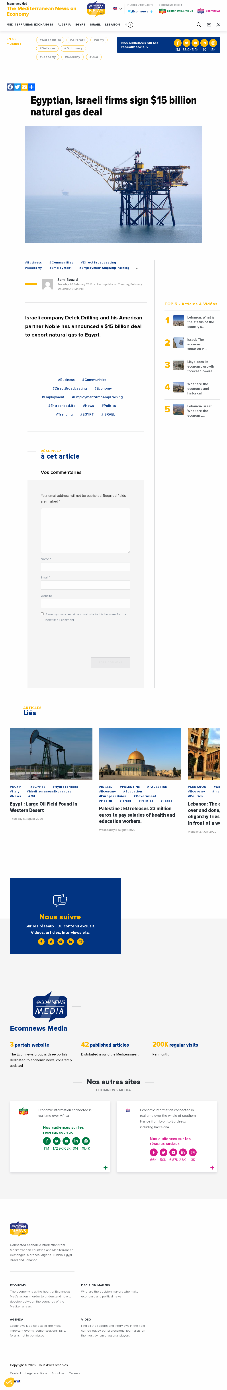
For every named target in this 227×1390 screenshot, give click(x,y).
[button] (130, 25)
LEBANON (112, 24)
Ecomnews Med (44, 9)
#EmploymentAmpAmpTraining (104, 267)
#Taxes (166, 800)
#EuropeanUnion (112, 796)
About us (58, 1373)
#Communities (61, 262)
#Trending (64, 414)
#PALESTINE (130, 786)
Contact (15, 1373)
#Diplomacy (73, 48)
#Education (132, 791)
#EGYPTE (37, 786)
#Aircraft (77, 40)
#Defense (47, 48)
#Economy (48, 57)
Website (46, 596)
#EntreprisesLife (61, 406)
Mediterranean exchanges (30, 24)
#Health (105, 800)
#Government (145, 796)
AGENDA (16, 1319)
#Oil (31, 796)
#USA (94, 57)
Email (45, 577)
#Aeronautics (50, 40)
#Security (72, 57)
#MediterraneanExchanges (49, 791)
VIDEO (86, 1319)
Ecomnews (140, 11)
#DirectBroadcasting (98, 262)
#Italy (15, 791)
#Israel (125, 800)
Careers (74, 1373)
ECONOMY (18, 1285)
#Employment (60, 267)
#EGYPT (87, 414)
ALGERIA (64, 24)
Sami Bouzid (67, 279)
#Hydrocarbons (65, 786)
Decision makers (95, 1285)
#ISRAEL (108, 414)
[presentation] (74, 637)
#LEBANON (197, 786)
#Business (33, 262)
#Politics (109, 406)
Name (46, 559)
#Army (99, 40)
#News (88, 406)
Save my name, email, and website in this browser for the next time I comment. (86, 617)
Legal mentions (36, 1373)
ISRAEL (95, 24)
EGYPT (80, 24)
